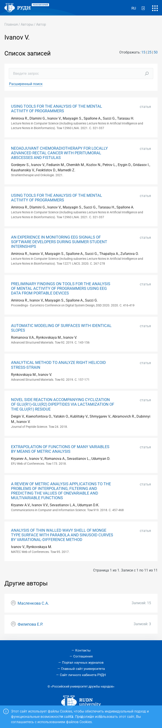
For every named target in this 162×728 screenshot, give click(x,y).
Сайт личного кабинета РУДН (83, 675)
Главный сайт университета (83, 669)
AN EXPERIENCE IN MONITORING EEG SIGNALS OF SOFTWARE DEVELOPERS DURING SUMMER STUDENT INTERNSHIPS (59, 242)
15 (143, 52)
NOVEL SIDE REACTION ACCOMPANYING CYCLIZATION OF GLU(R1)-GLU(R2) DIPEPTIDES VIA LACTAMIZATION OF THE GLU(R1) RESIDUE (62, 404)
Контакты (83, 650)
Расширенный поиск (26, 84)
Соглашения (83, 656)
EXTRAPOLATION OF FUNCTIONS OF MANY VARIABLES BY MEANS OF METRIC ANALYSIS (60, 449)
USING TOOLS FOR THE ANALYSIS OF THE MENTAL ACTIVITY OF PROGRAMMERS (56, 108)
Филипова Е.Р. (30, 624)
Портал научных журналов (83, 663)
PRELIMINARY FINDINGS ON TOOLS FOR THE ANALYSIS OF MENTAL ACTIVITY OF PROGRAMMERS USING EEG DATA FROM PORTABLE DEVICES (60, 288)
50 (156, 52)
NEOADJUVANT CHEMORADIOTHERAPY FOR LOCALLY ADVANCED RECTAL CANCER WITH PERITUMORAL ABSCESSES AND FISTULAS (59, 153)
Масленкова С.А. (33, 603)
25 (149, 52)
